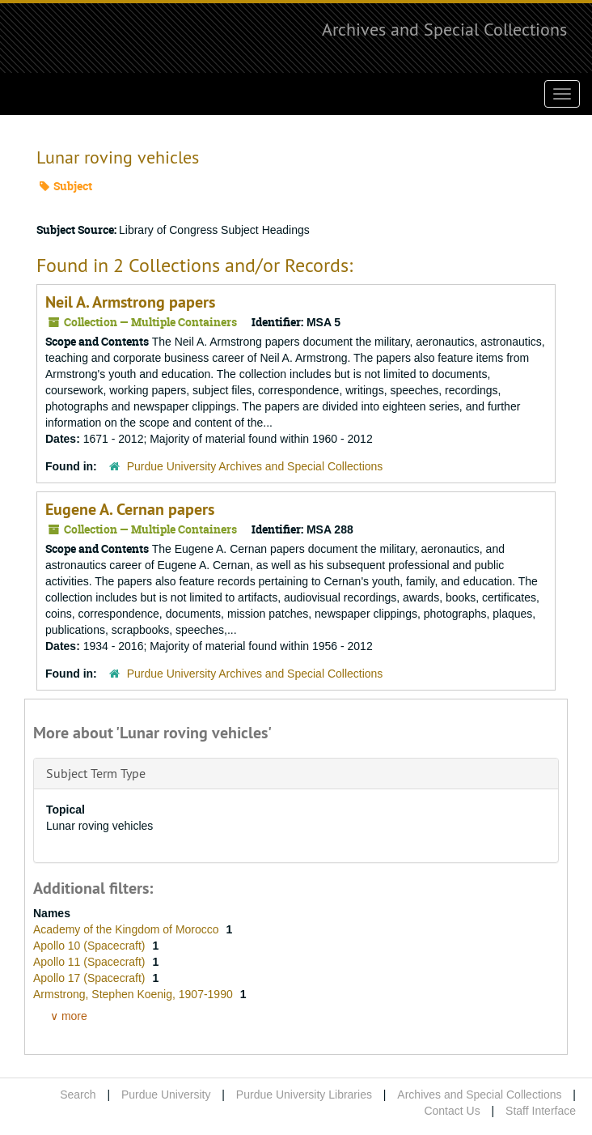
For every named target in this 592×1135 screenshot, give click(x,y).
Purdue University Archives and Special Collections (255, 466)
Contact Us (452, 1110)
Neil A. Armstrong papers (130, 301)
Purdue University (166, 1094)
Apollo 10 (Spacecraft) (90, 945)
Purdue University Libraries (304, 1094)
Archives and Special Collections (444, 29)
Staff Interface (540, 1110)
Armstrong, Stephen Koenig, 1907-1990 (134, 994)
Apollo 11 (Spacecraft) (90, 961)
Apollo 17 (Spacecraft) (90, 977)
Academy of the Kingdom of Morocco (127, 929)
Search (77, 1094)
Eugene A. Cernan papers (129, 509)
